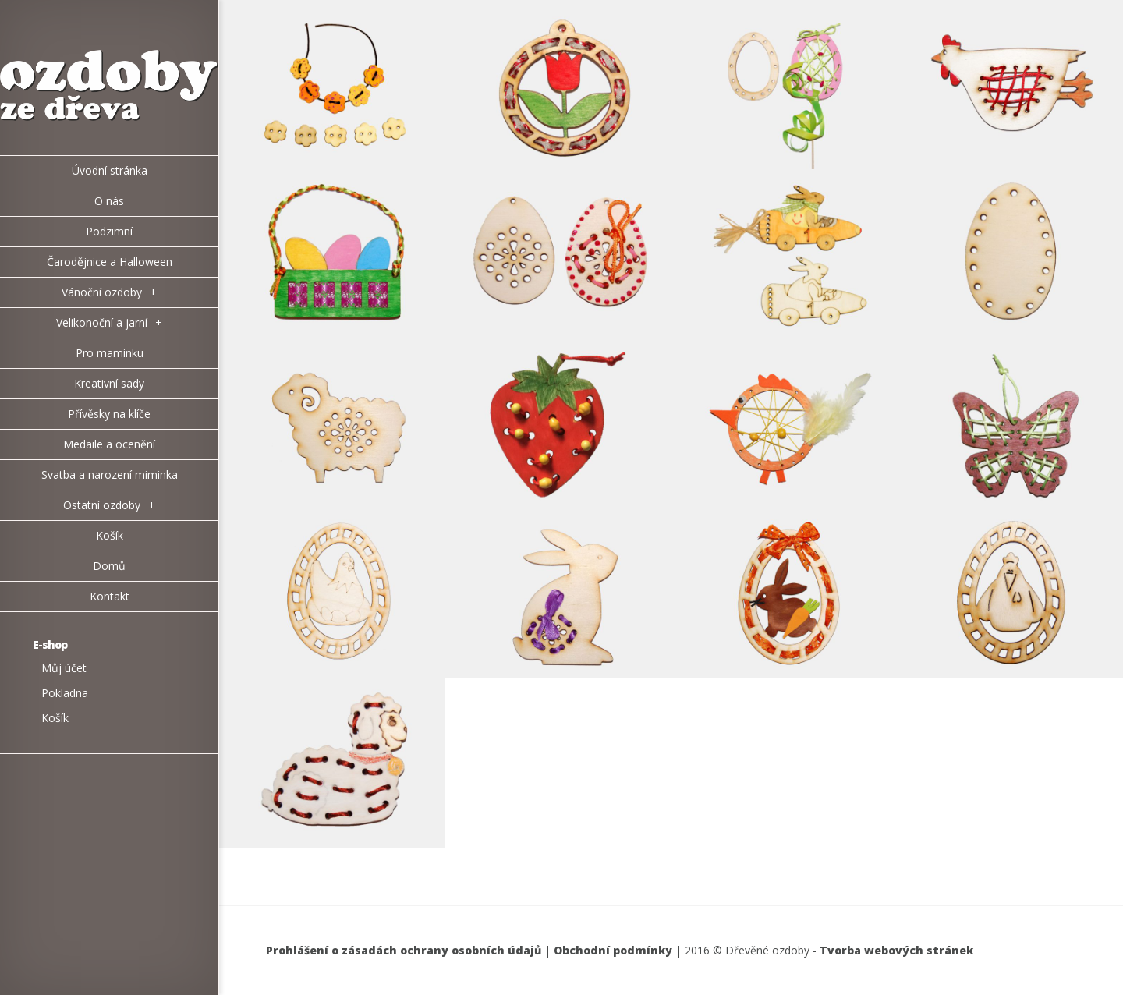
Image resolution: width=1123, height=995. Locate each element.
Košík (55, 717)
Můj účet (64, 667)
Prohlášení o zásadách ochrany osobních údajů (403, 950)
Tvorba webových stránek (896, 950)
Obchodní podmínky (613, 950)
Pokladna (64, 692)
